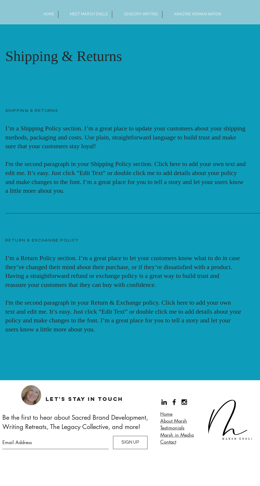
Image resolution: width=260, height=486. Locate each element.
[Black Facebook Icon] (174, 402)
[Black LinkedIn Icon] (164, 402)
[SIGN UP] (130, 442)
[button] (85, 14)
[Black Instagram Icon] (184, 402)
